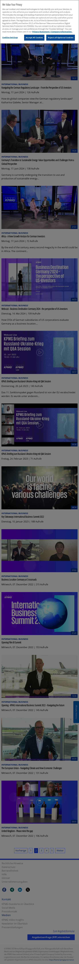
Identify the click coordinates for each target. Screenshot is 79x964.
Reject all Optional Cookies (60, 37)
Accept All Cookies (34, 37)
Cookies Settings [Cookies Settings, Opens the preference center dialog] (10, 36)
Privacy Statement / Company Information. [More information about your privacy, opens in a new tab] (52, 31)
